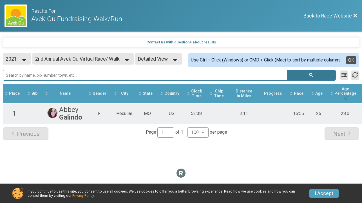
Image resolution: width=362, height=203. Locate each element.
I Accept (324, 193)
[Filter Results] (344, 75)
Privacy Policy (83, 195)
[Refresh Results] (355, 75)
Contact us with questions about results (181, 42)
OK (351, 60)
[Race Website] (18, 16)
